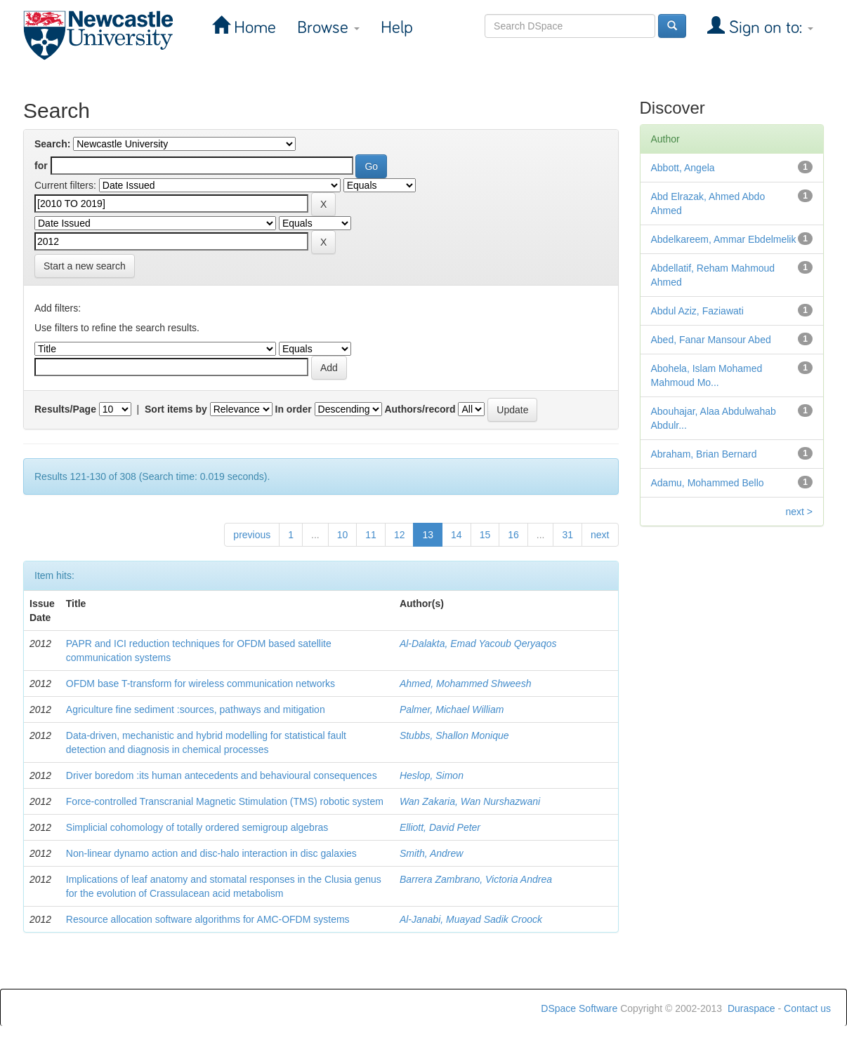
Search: (52, 143)
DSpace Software (579, 1008)
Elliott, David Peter (440, 827)
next (600, 534)
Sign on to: (769, 27)
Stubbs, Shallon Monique (454, 735)
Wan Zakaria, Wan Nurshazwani (470, 801)
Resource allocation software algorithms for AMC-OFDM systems (208, 919)
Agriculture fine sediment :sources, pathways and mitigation (195, 709)
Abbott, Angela (683, 167)
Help (397, 27)
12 (399, 534)
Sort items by (176, 409)
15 (485, 534)
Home (253, 27)
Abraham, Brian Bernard (704, 454)
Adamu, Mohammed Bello (707, 482)
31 (567, 534)
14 (456, 534)
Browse (328, 27)
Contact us (807, 1008)
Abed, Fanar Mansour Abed (711, 339)
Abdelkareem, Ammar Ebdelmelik (723, 239)
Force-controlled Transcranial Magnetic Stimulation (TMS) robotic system (224, 801)
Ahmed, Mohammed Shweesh (466, 683)
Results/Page (65, 409)
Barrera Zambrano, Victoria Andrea (476, 879)
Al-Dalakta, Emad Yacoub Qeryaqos (478, 643)
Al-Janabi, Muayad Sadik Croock (471, 919)
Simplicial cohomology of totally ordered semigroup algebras (197, 827)
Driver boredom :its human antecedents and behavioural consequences (221, 775)
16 (513, 534)
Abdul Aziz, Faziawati (697, 310)
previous (251, 534)
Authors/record (419, 409)
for (41, 165)
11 (370, 534)
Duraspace (751, 1008)
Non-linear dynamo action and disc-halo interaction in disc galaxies (211, 853)
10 (342, 534)
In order (293, 409)
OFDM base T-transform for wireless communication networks (200, 683)
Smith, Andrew (432, 853)
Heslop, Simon (432, 775)
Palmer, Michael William (452, 709)
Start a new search (85, 266)
